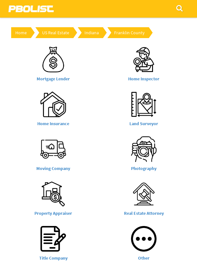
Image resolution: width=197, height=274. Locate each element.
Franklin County (129, 33)
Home (21, 33)
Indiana (91, 33)
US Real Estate (55, 33)
